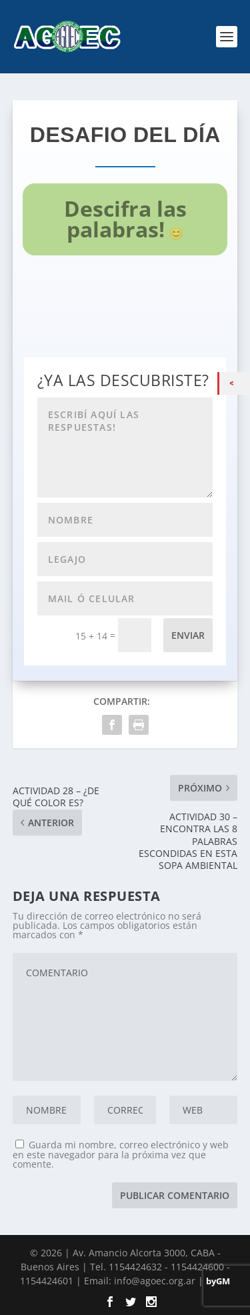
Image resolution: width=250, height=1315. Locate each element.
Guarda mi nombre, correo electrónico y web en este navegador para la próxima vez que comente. (121, 1154)
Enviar (188, 635)
